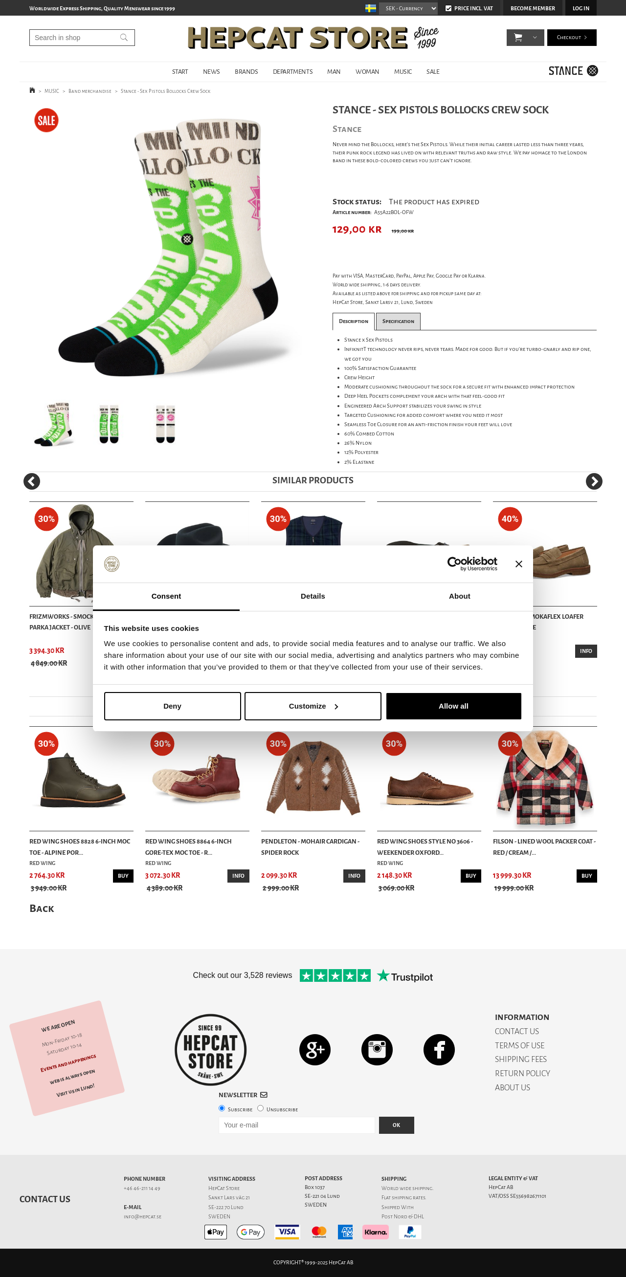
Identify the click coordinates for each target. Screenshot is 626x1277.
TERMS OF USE (519, 1045)
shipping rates (408, 1197)
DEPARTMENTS (293, 71)
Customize (313, 706)
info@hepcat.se (142, 1216)
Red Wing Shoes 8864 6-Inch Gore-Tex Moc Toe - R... (188, 846)
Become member (533, 8)
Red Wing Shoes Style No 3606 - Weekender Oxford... (425, 846)
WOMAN (368, 71)
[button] (518, 39)
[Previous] (31, 481)
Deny (172, 706)
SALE (432, 71)
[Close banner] (518, 564)
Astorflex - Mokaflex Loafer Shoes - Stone (538, 621)
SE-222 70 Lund (226, 1207)
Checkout (569, 39)
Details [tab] (313, 596)
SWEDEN (219, 1216)
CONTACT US (517, 1031)
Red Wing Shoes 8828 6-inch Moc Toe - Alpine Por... (79, 846)
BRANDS (246, 71)
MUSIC (403, 71)
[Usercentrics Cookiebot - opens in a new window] (454, 564)
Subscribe (240, 1109)
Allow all (454, 706)
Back (41, 908)
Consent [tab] (166, 596)
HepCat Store (224, 1188)
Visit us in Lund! (75, 1090)
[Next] (594, 481)
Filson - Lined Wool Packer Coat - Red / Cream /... (544, 846)
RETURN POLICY (522, 1073)
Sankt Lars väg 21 (229, 1197)
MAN (334, 71)
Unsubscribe (282, 1109)
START (180, 71)
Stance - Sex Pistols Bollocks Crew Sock (165, 91)
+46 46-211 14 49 (142, 1188)
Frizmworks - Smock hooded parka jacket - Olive (75, 621)
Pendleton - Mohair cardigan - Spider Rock (310, 846)
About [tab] (459, 596)
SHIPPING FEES (521, 1059)
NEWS (211, 71)
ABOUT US (512, 1087)
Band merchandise (90, 91)
